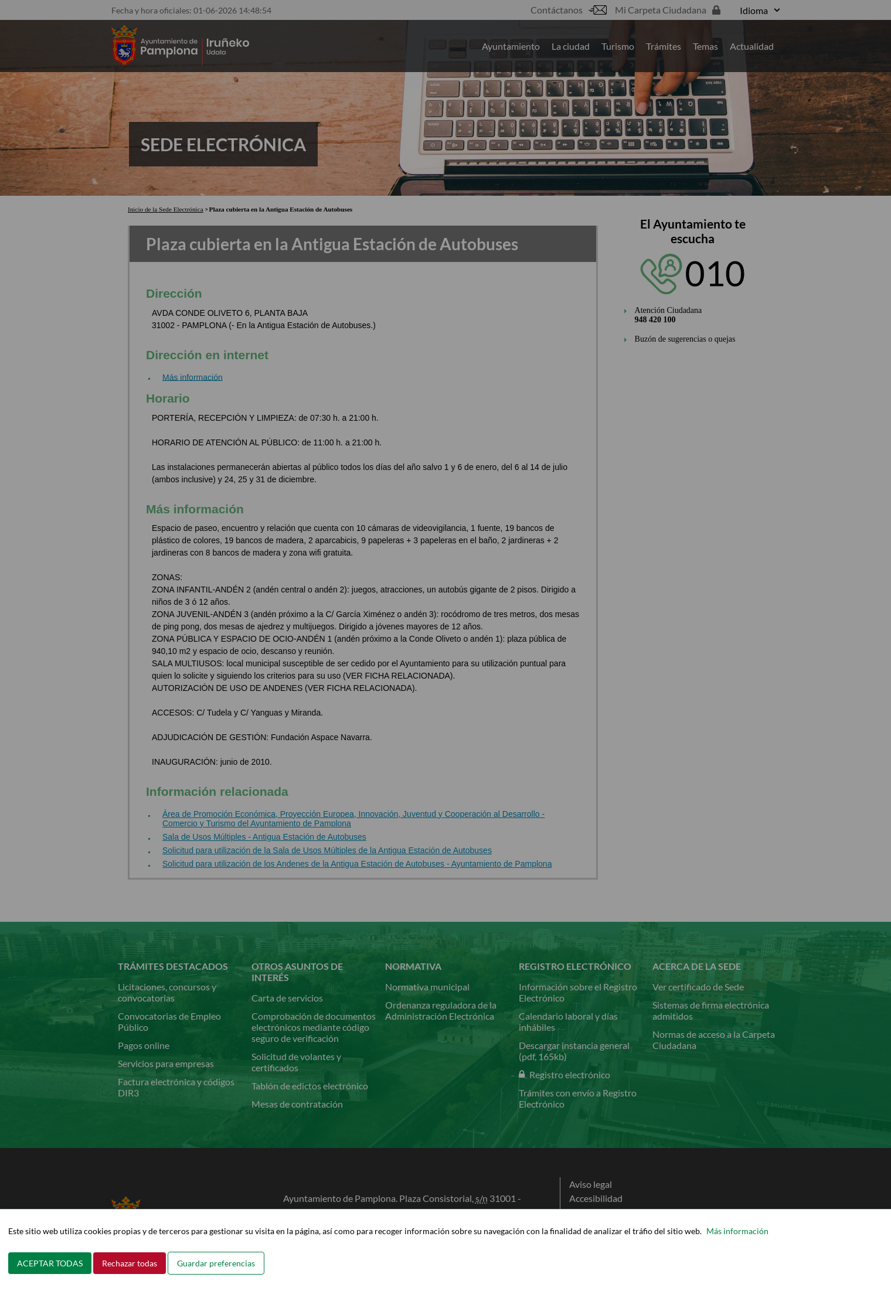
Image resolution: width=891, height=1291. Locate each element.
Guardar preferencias (216, 1263)
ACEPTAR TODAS (50, 1263)
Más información (737, 1231)
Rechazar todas (129, 1263)
